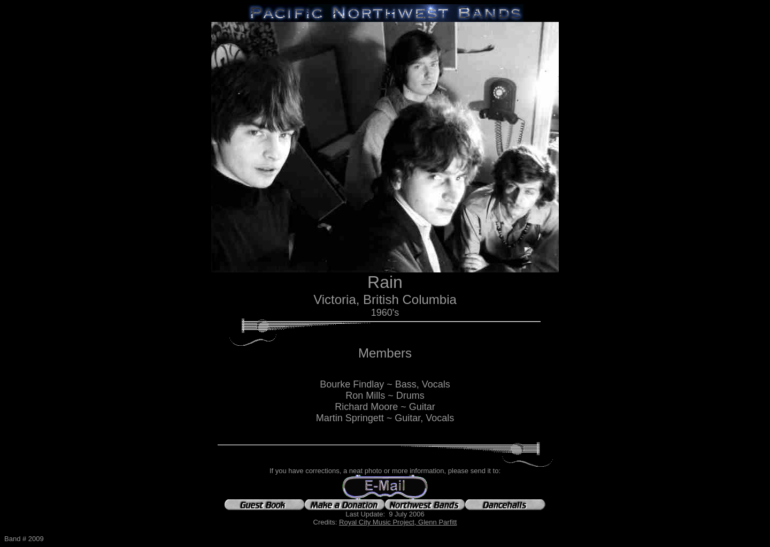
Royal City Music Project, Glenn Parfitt (398, 522)
